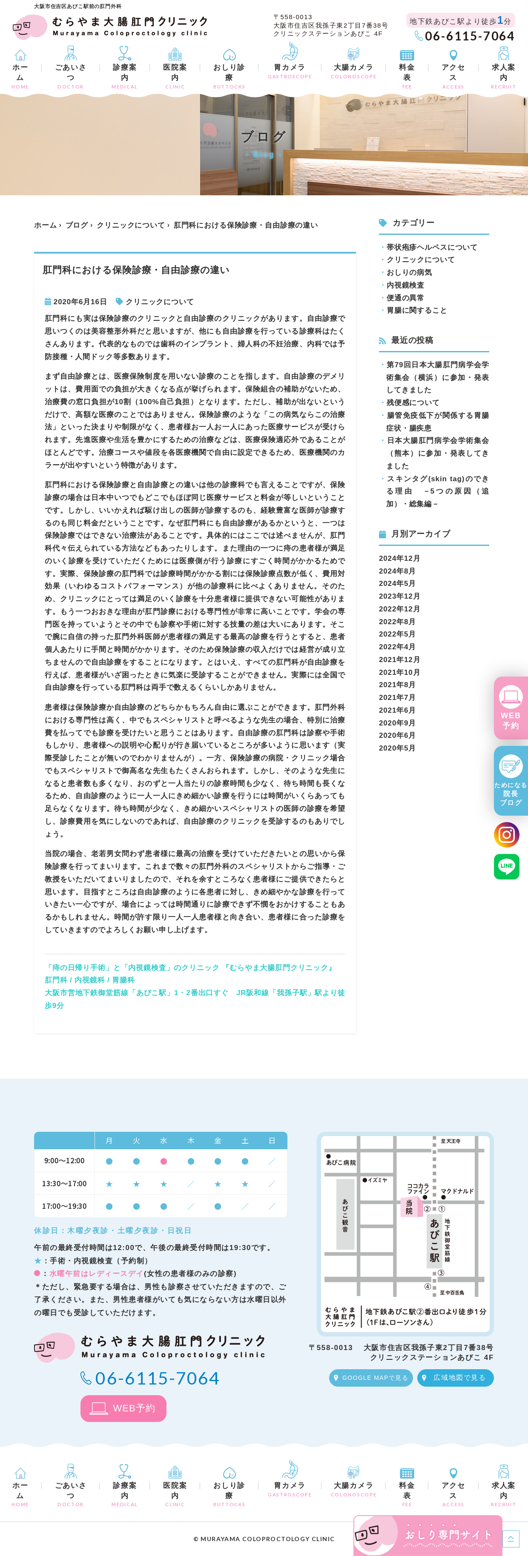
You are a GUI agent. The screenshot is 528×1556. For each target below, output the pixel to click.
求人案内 (503, 76)
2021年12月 (400, 660)
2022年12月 (400, 609)
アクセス (453, 76)
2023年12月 (400, 596)
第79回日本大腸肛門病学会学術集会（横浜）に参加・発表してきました (437, 377)
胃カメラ (290, 71)
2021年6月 (397, 710)
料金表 (407, 76)
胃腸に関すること (417, 310)
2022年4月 (397, 647)
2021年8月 (397, 685)
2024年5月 (397, 584)
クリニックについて (131, 225)
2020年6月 (397, 735)
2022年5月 (397, 634)
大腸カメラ (354, 71)
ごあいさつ (71, 76)
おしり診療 (229, 76)
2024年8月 (397, 571)
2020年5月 (397, 748)
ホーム (20, 76)
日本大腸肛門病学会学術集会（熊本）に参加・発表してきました (437, 453)
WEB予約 (511, 720)
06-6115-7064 (470, 36)
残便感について (413, 403)
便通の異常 (406, 298)
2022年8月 (397, 622)
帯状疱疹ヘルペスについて (432, 247)
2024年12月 (400, 558)
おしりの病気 (409, 272)
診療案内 (125, 76)
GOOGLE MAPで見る (375, 1377)
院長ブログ (511, 794)
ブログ (77, 225)
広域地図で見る (459, 1377)
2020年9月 (397, 723)
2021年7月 (397, 698)
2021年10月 (400, 672)
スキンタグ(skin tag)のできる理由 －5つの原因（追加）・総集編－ (437, 491)
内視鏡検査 (406, 285)
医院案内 (175, 76)
